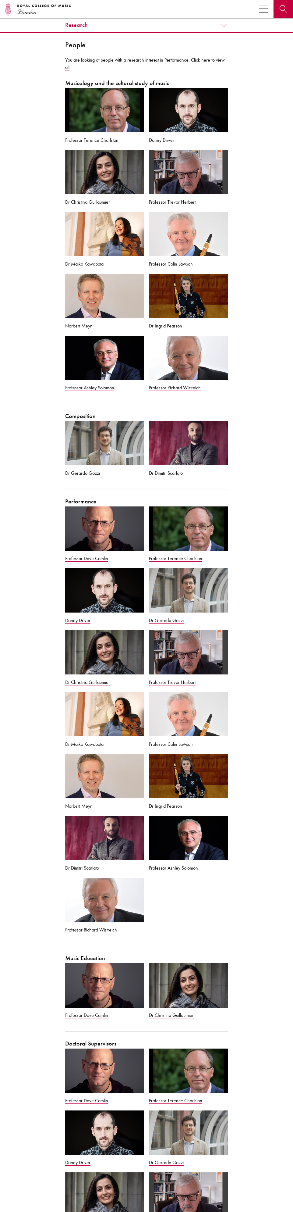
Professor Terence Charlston (91, 140)
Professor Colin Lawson (171, 264)
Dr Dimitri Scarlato (166, 473)
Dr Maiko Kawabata (84, 264)
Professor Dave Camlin (86, 558)
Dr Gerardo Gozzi (82, 473)
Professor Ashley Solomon (89, 388)
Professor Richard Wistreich (175, 388)
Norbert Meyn (79, 326)
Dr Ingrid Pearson (165, 326)
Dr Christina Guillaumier (87, 202)
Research (76, 25)
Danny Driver (161, 140)
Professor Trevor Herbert (172, 202)
